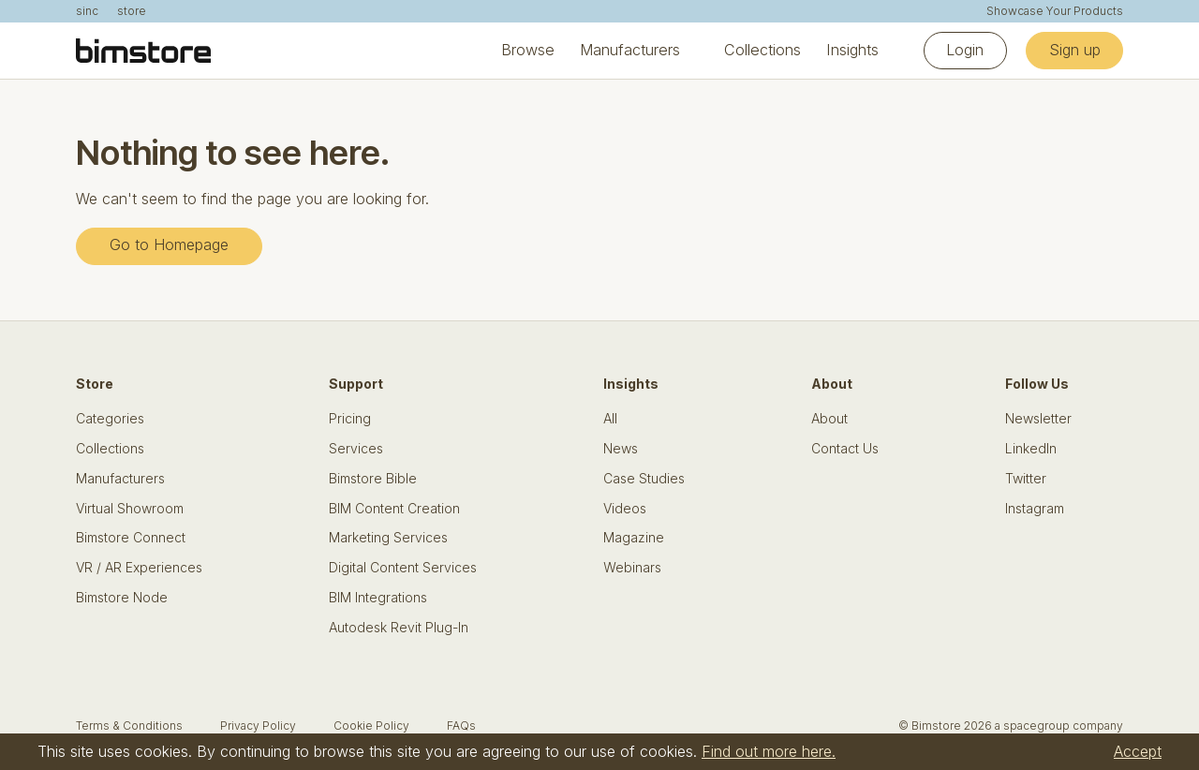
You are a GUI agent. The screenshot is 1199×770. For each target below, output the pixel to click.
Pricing (350, 418)
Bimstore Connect (130, 537)
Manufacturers (630, 50)
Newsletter (1038, 418)
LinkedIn (1031, 448)
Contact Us (845, 448)
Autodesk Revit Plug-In (398, 627)
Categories (110, 418)
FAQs (461, 725)
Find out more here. (769, 751)
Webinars (632, 567)
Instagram (1034, 508)
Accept (1138, 751)
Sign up (1075, 49)
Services (356, 448)
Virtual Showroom (130, 508)
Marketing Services (388, 537)
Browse (528, 50)
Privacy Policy (258, 725)
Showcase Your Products (1054, 11)
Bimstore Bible (373, 478)
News (620, 448)
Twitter (1025, 478)
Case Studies (644, 478)
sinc (87, 11)
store (131, 11)
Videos (624, 508)
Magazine (633, 537)
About (829, 418)
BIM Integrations (378, 597)
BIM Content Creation (394, 508)
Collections (762, 50)
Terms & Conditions (129, 725)
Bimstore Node (122, 597)
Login (965, 49)
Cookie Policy (371, 725)
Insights (852, 50)
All (610, 418)
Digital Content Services (403, 567)
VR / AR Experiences (139, 567)
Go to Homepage (169, 244)
